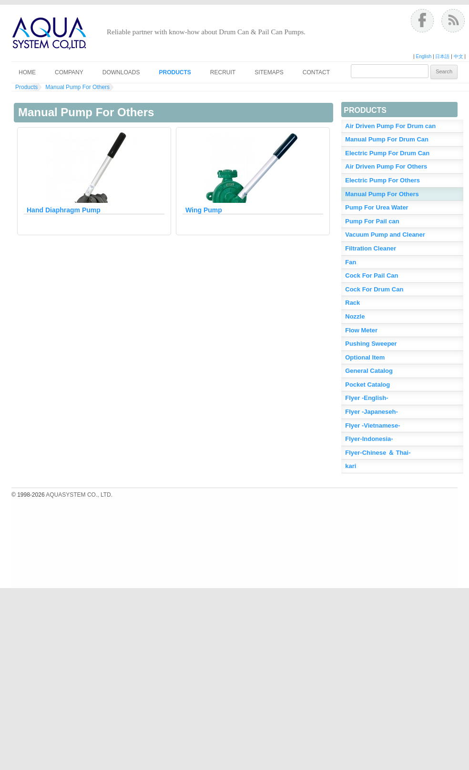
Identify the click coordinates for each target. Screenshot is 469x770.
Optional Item (365, 357)
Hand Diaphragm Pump (64, 210)
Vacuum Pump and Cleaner (385, 234)
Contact (316, 72)
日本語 (442, 56)
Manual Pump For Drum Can (386, 139)
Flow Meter (361, 330)
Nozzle (355, 316)
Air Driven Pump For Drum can (390, 126)
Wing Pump (203, 210)
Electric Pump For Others (382, 180)
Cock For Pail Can (371, 275)
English (423, 56)
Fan (350, 262)
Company (69, 72)
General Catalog (369, 370)
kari (350, 466)
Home (27, 72)
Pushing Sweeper (371, 343)
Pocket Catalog (367, 384)
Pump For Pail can (372, 221)
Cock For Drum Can (374, 289)
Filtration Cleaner (370, 248)
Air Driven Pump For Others (386, 166)
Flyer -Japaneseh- (371, 411)
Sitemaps (269, 72)
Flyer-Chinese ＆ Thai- (377, 452)
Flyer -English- (366, 397)
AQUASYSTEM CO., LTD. (79, 494)
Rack (352, 302)
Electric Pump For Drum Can (387, 153)
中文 (458, 56)
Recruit (222, 72)
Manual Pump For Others (77, 87)
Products (175, 72)
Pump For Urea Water (376, 207)
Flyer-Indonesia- (369, 438)
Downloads (121, 72)
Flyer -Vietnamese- (372, 425)
